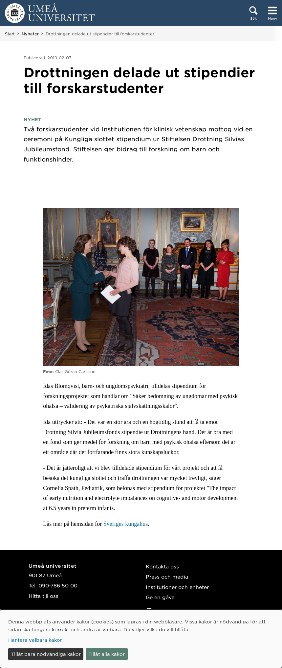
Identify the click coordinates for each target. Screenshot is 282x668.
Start (10, 33)
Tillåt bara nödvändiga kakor (46, 654)
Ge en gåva (160, 597)
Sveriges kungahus (125, 524)
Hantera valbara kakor (35, 640)
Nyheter (30, 33)
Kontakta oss (162, 566)
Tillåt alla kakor (106, 654)
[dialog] (141, 639)
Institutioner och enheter (177, 587)
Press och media (167, 576)
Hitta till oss (43, 596)
